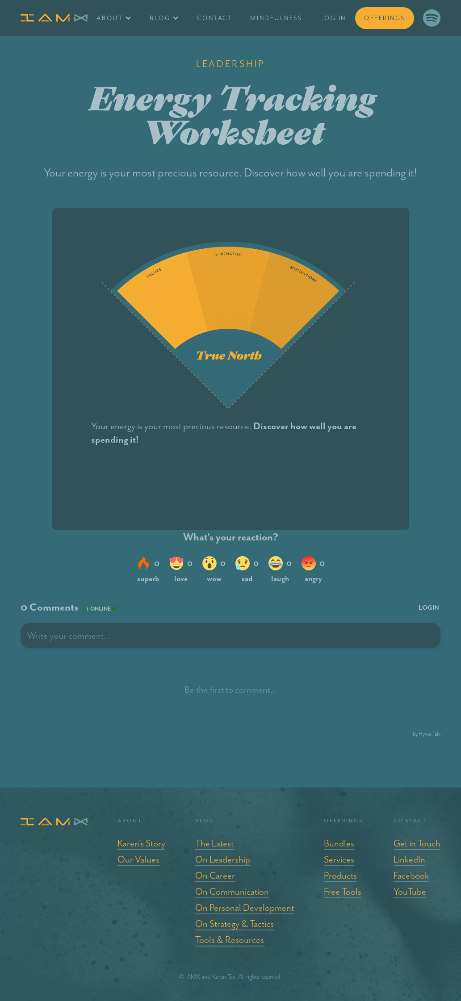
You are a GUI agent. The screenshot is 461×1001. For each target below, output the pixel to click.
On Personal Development (244, 907)
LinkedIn (409, 859)
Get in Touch (417, 843)
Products (340, 875)
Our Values (138, 859)
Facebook (411, 875)
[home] (54, 17)
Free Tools (342, 891)
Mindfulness (276, 18)
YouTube (410, 891)
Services (339, 859)
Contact (214, 18)
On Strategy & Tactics (234, 924)
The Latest (214, 843)
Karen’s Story (141, 843)
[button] (114, 18)
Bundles (339, 843)
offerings (384, 18)
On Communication (232, 891)
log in (333, 18)
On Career (215, 875)
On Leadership (222, 859)
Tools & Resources (229, 940)
